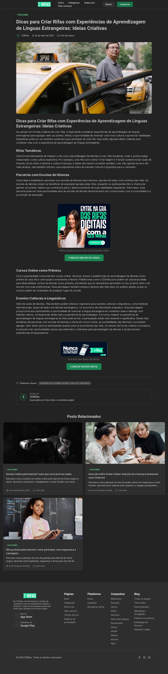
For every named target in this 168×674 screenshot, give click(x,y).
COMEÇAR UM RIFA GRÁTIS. (84, 366)
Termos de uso (71, 615)
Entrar (90, 599)
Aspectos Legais (142, 629)
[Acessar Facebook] (139, 657)
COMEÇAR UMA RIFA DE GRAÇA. (84, 258)
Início (61, 2)
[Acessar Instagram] (149, 657)
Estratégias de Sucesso (141, 624)
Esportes (115, 602)
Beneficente (117, 623)
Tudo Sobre (140, 602)
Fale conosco (65, 6)
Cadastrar (92, 602)
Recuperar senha (96, 607)
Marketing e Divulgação (140, 612)
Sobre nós (89, 2)
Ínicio (66, 599)
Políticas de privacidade (70, 620)
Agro (113, 643)
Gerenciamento (141, 607)
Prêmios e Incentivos (144, 618)
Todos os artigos (142, 599)
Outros (114, 627)
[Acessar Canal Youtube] (144, 657)
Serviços (115, 615)
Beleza (114, 635)
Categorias (74, 2)
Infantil (114, 631)
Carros (114, 607)
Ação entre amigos (120, 619)
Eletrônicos (116, 599)
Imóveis (114, 639)
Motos (114, 611)
